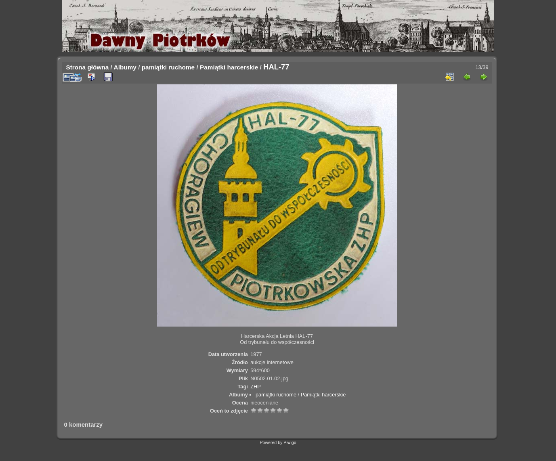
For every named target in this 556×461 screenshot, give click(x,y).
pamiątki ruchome (168, 67)
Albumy (125, 67)
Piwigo (289, 442)
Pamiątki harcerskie (229, 67)
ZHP (255, 386)
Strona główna (87, 67)
